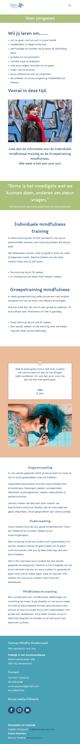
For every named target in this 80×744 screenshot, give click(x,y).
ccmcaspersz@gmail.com (23, 686)
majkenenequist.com (42, 729)
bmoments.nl (34, 737)
